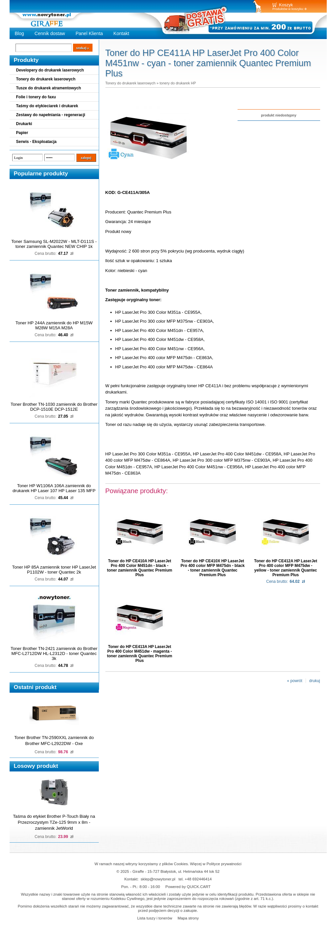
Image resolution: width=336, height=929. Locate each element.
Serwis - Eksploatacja (36, 141)
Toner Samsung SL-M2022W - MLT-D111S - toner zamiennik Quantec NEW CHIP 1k (53, 244)
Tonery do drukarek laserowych (46, 79)
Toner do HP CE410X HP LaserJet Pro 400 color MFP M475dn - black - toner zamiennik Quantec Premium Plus (213, 568)
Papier (22, 132)
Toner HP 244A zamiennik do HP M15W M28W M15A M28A (54, 325)
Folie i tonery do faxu (36, 97)
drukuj (314, 680)
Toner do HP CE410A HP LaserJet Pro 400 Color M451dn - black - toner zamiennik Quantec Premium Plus (139, 568)
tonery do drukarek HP (178, 83)
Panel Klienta (89, 33)
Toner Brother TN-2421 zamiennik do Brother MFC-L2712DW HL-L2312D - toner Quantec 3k (54, 653)
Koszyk (286, 4)
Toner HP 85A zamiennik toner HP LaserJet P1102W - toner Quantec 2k (54, 570)
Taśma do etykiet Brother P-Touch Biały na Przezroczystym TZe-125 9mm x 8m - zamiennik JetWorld (54, 822)
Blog (19, 33)
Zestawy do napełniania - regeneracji (50, 115)
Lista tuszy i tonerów (154, 918)
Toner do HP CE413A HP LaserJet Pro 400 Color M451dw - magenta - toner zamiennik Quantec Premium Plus (139, 653)
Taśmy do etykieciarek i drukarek (47, 106)
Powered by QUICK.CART (188, 886)
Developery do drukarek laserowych (50, 70)
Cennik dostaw (50, 33)
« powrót (294, 680)
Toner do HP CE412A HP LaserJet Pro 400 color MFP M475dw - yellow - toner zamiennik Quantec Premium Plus (285, 568)
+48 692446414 (198, 879)
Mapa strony (188, 918)
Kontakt (121, 33)
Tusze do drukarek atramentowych (48, 88)
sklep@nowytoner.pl (158, 879)
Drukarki (24, 123)
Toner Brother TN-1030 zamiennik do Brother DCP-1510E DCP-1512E (54, 407)
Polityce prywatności (224, 863)
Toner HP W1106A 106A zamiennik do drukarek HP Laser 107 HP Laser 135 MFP (54, 488)
